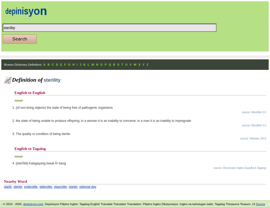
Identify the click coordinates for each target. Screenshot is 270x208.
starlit (8, 187)
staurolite (60, 187)
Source (260, 204)
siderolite (45, 187)
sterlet (17, 187)
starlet (73, 187)
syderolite (30, 187)
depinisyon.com (33, 204)
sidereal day (88, 187)
